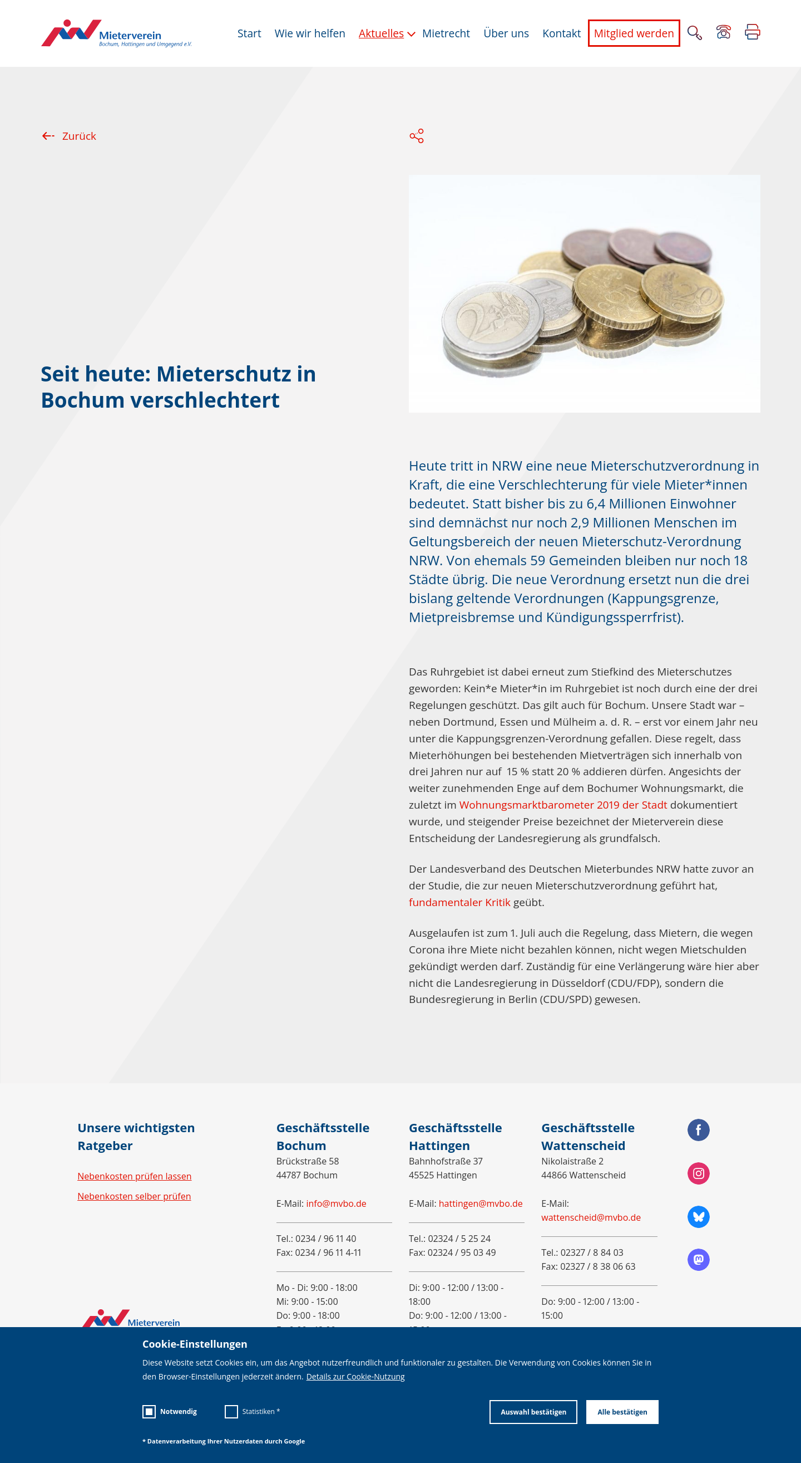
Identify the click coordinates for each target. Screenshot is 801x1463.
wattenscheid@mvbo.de (591, 1217)
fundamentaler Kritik (460, 902)
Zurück (68, 136)
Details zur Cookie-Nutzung (355, 1377)
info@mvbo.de (336, 1203)
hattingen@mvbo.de (481, 1203)
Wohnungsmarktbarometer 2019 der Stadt (563, 804)
